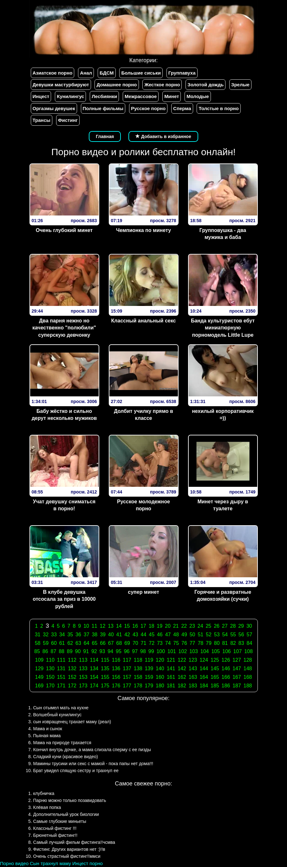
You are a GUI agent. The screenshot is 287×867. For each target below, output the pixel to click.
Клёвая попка (47, 807)
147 (236, 668)
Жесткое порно (162, 84)
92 (94, 651)
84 (249, 643)
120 (160, 660)
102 (183, 651)
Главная (105, 136)
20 (168, 626)
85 (37, 651)
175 (105, 685)
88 (61, 651)
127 (236, 660)
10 (86, 626)
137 (127, 668)
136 (116, 668)
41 (119, 634)
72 (151, 643)
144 (203, 668)
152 (72, 677)
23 (192, 626)
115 (105, 660)
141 (171, 668)
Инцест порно (87, 863)
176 (116, 685)
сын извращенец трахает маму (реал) (72, 721)
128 (248, 660)
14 (119, 626)
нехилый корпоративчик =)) (223, 414)
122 (182, 660)
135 (105, 668)
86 (45, 651)
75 (176, 643)
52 (209, 634)
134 (94, 668)
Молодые (197, 96)
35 (70, 634)
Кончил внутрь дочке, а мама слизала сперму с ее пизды (92, 749)
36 (78, 634)
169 (39, 685)
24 (200, 626)
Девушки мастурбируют (61, 84)
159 (149, 677)
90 (78, 651)
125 (215, 660)
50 (192, 634)
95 (118, 651)
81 (225, 643)
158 (138, 677)
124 (203, 660)
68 (119, 643)
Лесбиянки (104, 96)
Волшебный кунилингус (57, 714)
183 (193, 685)
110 (50, 660)
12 (103, 626)
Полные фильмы (103, 108)
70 (135, 643)
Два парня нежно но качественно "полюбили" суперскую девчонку (64, 328)
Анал (86, 73)
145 (215, 668)
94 (110, 651)
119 (149, 660)
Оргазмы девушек (54, 108)
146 (226, 668)
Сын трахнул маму (50, 863)
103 (193, 651)
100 (160, 651)
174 (94, 685)
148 (248, 668)
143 (193, 668)
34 (62, 634)
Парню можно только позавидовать (69, 800)
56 (241, 634)
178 (138, 685)
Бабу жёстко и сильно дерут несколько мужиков (64, 414)
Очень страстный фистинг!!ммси (67, 856)
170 (50, 685)
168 (248, 677)
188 (248, 685)
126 (226, 660)
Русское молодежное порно (143, 505)
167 (236, 677)
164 (203, 677)
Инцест (41, 96)
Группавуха (182, 73)
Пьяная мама (47, 735)
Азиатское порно (53, 73)
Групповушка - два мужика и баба (222, 234)
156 (116, 677)
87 (53, 651)
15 (127, 626)
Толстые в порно (218, 108)
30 (249, 626)
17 (143, 626)
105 (215, 651)
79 (209, 643)
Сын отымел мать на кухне (61, 707)
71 (144, 643)
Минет (171, 96)
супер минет (143, 592)
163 (193, 677)
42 (127, 634)
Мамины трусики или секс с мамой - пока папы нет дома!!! (93, 763)
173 (83, 685)
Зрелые (240, 84)
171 (61, 685)
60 (54, 643)
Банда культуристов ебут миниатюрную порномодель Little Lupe (223, 328)
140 (160, 668)
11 (94, 626)
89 (70, 651)
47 (168, 634)
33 (54, 634)
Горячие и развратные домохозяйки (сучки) (222, 595)
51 (200, 634)
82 (233, 643)
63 (78, 643)
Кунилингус (70, 96)
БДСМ (107, 73)
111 (61, 660)
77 (192, 643)
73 (160, 643)
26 (216, 626)
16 (135, 626)
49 (184, 634)
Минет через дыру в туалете (223, 505)
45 (151, 634)
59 (46, 643)
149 (39, 677)
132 (72, 668)
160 (160, 677)
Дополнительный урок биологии (66, 814)
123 (193, 660)
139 (149, 668)
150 (50, 677)
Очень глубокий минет (64, 230)
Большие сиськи (140, 73)
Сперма (182, 108)
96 (127, 651)
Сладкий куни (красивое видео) (65, 756)
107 (237, 651)
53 (217, 634)
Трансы (41, 120)
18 (151, 626)
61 (62, 643)
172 (72, 685)
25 (208, 626)
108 (248, 651)
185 (215, 685)
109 (39, 660)
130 (50, 668)
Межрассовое (141, 96)
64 (86, 643)
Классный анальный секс (143, 320)
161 (171, 677)
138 (138, 668)
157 (127, 677)
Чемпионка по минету (143, 230)
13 (111, 626)
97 (135, 651)
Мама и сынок (47, 728)
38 (94, 634)
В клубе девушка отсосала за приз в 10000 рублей (64, 599)
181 (171, 685)
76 (184, 643)
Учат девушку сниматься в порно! (64, 505)
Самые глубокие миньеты (59, 821)
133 (83, 668)
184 (203, 685)
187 (236, 685)
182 (182, 685)
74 (168, 643)
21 (176, 626)
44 (144, 634)
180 (160, 685)
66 (103, 643)
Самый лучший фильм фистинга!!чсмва (74, 842)
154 (94, 677)
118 (138, 660)
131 (61, 668)
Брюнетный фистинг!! (55, 835)
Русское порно (148, 108)
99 (151, 651)
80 (217, 643)
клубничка (44, 793)
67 (111, 643)
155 (105, 677)
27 (225, 626)
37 (86, 634)
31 (38, 634)
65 (94, 643)
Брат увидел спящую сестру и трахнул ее (76, 770)
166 (226, 677)
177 (127, 685)
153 (83, 677)
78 (200, 643)
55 (233, 634)
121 (171, 660)
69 (127, 643)
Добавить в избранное (163, 136)
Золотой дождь (205, 84)
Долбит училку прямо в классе (143, 414)
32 (46, 634)
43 (135, 634)
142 (182, 668)
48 (176, 634)
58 (38, 643)
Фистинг (68, 120)
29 (241, 626)
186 (226, 685)
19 (159, 626)
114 (94, 660)
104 (204, 651)
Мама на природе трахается (62, 742)
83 (241, 643)
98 (143, 651)
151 (61, 677)
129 (39, 668)
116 (116, 660)
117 (127, 660)
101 (171, 651)
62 (70, 643)
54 (225, 634)
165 (215, 677)
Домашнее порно (116, 84)
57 (249, 634)
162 (182, 677)
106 (226, 651)
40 (111, 634)
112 (72, 660)
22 (184, 626)
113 (83, 660)
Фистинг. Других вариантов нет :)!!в (69, 849)
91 (86, 651)
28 (233, 626)
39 (103, 634)
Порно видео (14, 863)
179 (149, 685)
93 (102, 651)
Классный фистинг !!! (55, 828)
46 (160, 634)
